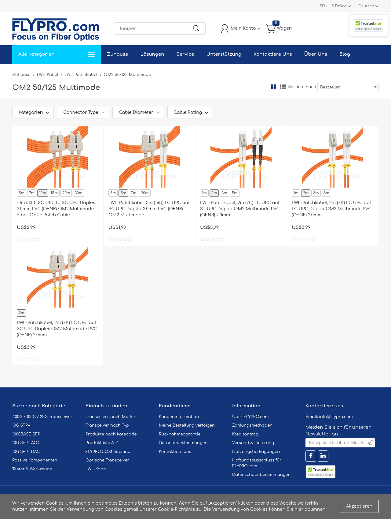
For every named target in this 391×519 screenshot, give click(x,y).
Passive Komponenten (34, 460)
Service (185, 54)
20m (66, 193)
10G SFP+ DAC (26, 452)
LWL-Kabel (47, 75)
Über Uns (315, 54)
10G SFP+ (21, 425)
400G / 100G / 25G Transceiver (42, 417)
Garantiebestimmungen (183, 443)
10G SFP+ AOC (26, 443)
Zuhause (117, 54)
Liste (283, 86)
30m (78, 193)
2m (214, 193)
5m (21, 193)
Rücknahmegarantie (179, 434)
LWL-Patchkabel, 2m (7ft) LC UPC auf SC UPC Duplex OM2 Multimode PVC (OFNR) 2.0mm (57, 328)
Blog (344, 54)
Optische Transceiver (107, 460)
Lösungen (152, 54)
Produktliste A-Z (102, 443)
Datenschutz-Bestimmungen (261, 474)
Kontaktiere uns (175, 452)
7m (32, 193)
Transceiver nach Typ (107, 425)
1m (204, 193)
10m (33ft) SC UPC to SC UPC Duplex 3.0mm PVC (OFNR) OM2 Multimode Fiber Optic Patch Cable (56, 208)
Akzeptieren (359, 506)
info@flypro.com (336, 417)
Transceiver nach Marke (110, 417)
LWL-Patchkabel (80, 75)
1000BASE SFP (26, 434)
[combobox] (348, 87)
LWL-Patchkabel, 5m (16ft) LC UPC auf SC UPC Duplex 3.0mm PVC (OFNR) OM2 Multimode (149, 208)
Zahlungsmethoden (252, 425)
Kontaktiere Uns (273, 54)
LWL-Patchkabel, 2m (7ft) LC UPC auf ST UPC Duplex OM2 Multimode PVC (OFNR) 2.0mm (240, 208)
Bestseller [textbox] (330, 87)
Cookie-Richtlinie (176, 509)
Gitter (273, 86)
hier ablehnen (309, 509)
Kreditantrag (245, 434)
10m (42, 193)
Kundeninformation (179, 417)
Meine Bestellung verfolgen (187, 425)
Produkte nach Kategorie (111, 434)
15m (54, 193)
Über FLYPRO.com (250, 417)
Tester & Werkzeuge (32, 469)
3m (113, 193)
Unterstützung (223, 54)
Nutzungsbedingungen (256, 452)
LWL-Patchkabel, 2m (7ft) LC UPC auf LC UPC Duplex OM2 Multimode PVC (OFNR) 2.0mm (331, 208)
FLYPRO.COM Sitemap (108, 452)
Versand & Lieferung (253, 443)
